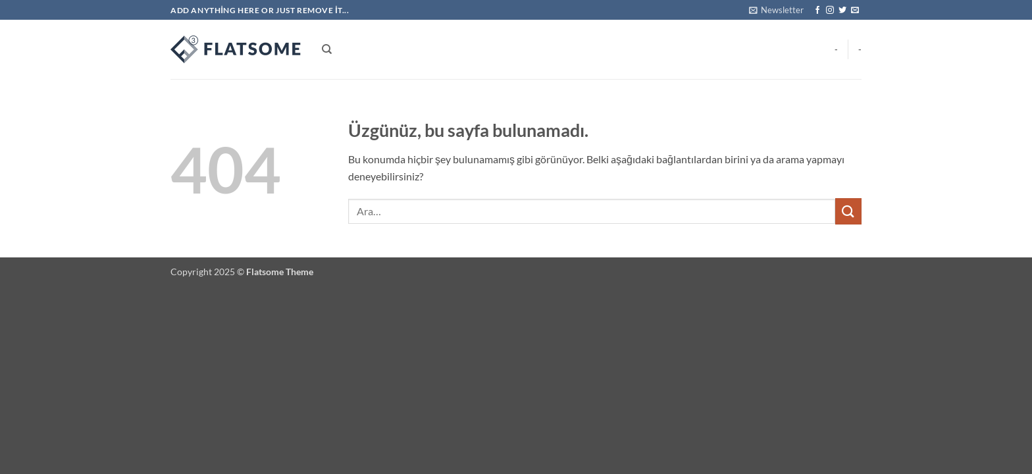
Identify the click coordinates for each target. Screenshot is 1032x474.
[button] (776, 10)
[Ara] (327, 49)
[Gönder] (848, 211)
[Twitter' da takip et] (842, 10)
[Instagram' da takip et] (830, 10)
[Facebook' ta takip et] (817, 10)
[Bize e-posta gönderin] (855, 10)
